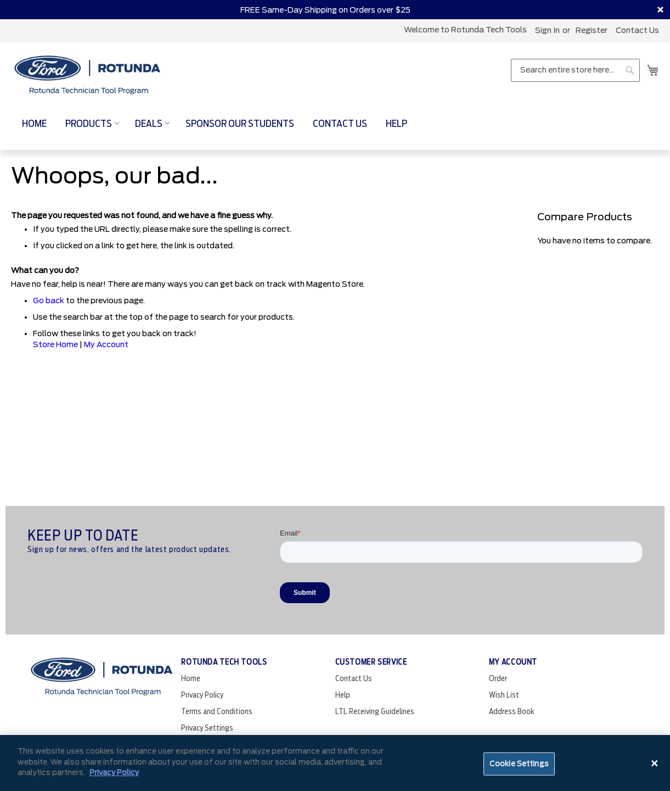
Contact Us (637, 30)
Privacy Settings (207, 727)
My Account (106, 344)
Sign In (547, 30)
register (591, 30)
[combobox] (575, 70)
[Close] (654, 763)
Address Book (511, 711)
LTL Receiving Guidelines (374, 711)
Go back (48, 300)
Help (342, 694)
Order (498, 678)
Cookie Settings (519, 764)
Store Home (55, 344)
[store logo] (88, 75)
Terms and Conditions (216, 711)
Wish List (504, 694)
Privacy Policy (202, 694)
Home (190, 678)
